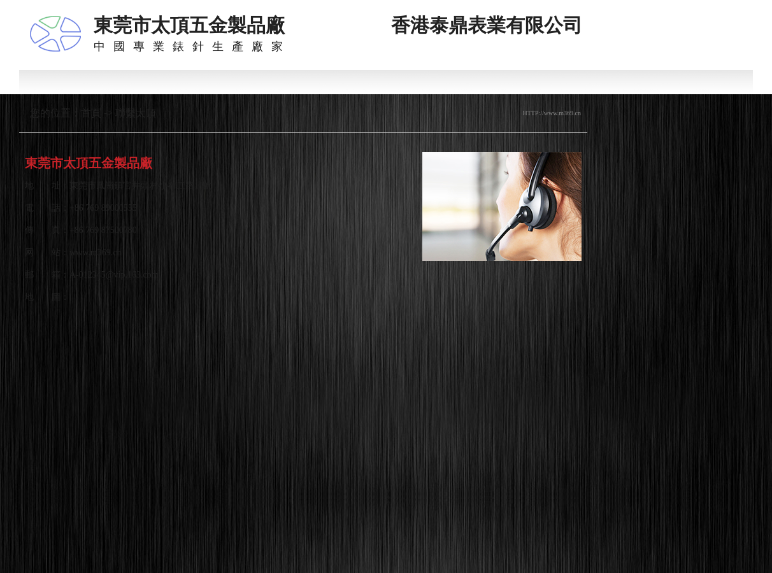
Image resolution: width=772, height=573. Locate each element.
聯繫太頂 (135, 113)
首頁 (91, 113)
